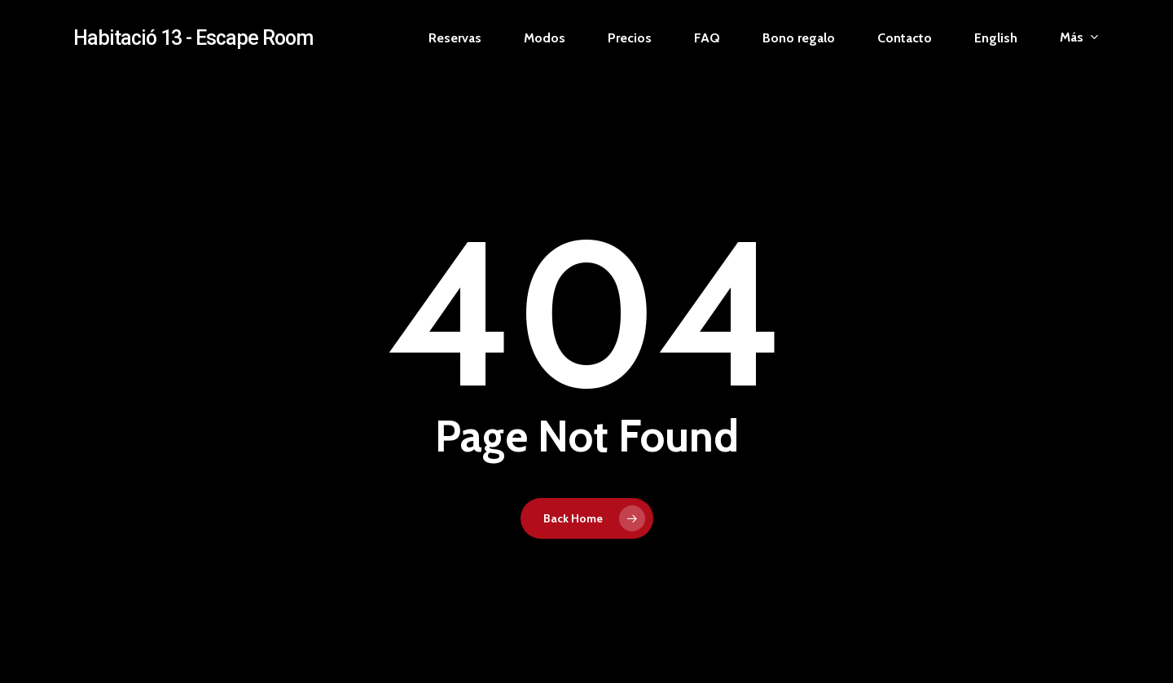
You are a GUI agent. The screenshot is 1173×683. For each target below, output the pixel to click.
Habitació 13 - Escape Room (193, 38)
